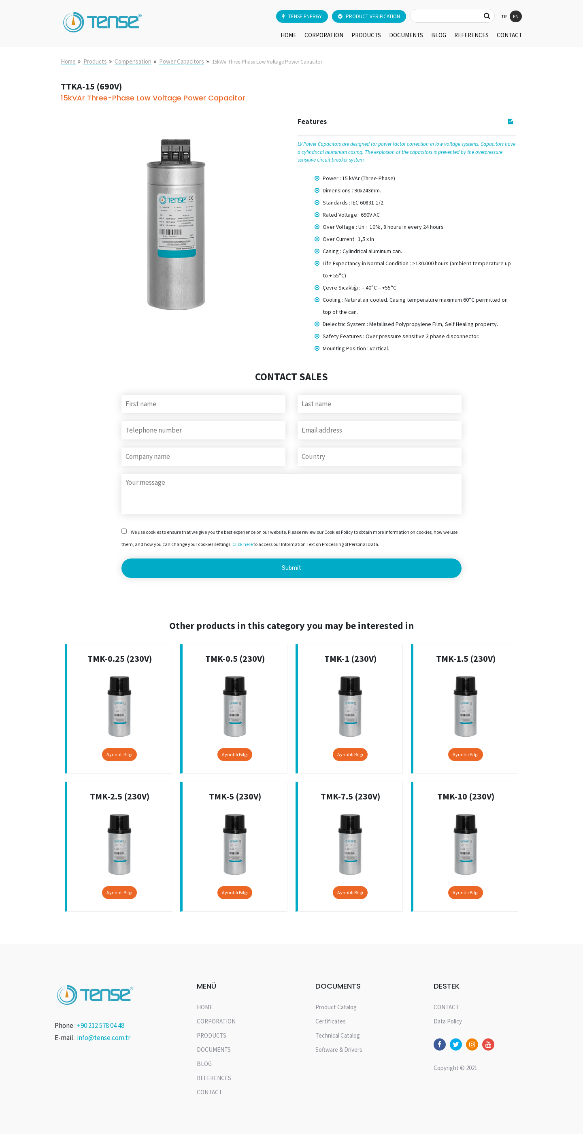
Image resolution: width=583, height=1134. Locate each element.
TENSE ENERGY (302, 16)
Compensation (133, 61)
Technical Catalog (337, 1035)
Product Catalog (336, 1007)
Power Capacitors (181, 61)
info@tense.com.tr (103, 1037)
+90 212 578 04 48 (100, 1025)
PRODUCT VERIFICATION (369, 16)
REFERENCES (471, 35)
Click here (242, 544)
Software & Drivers (338, 1049)
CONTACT (509, 35)
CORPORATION (323, 35)
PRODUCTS (366, 35)
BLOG (438, 35)
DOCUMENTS (406, 35)
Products (95, 61)
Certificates (330, 1021)
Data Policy (448, 1021)
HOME (288, 35)
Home (68, 61)
